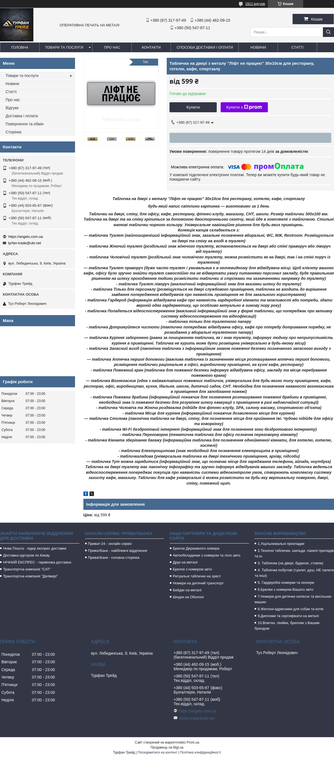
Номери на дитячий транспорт (198, 583)
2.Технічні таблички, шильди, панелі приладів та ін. (294, 553)
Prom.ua (193, 742)
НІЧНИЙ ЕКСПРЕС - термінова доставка (37, 562)
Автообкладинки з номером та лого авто (206, 555)
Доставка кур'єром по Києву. (26, 555)
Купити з (244, 107)
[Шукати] (328, 32)
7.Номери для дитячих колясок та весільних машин (293, 599)
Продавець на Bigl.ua (167, 747)
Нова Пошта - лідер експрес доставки (34, 548)
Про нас (112, 47)
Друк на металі (185, 562)
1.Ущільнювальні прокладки (281, 544)
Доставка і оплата (22, 116)
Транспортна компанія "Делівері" (30, 576)
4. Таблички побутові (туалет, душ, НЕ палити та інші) (294, 573)
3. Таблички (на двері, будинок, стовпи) (290, 563)
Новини (258, 47)
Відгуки (12, 108)
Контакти (151, 47)
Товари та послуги (64, 47)
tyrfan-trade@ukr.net (24, 243)
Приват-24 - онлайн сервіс (110, 544)
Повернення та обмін (25, 124)
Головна (19, 47)
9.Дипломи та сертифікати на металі (288, 616)
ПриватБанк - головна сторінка (113, 557)
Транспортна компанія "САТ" (27, 569)
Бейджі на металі (187, 590)
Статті (297, 47)
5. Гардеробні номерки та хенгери (286, 582)
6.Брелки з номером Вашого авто (285, 589)
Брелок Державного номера (196, 548)
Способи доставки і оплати (204, 47)
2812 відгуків (255, 4)
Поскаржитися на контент (157, 752)
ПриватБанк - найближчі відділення (117, 550)
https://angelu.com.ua (25, 237)
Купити (193, 107)
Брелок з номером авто (192, 569)
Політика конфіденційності (200, 752)
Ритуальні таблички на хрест (197, 576)
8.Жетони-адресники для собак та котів (290, 609)
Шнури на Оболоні (188, 597)
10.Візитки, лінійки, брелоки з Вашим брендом (287, 625)
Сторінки (13, 132)
